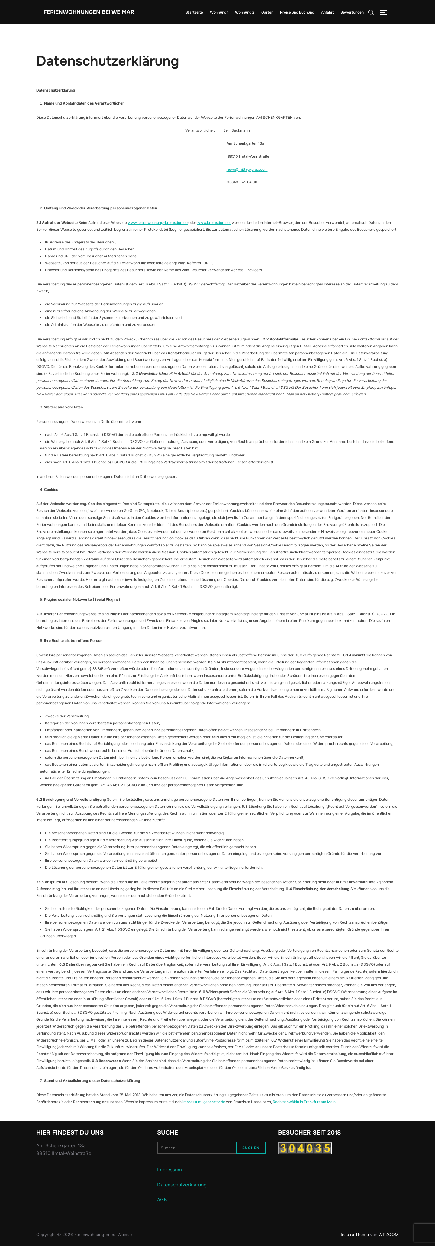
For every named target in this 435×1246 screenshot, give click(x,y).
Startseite (194, 12)
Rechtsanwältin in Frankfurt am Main (304, 1102)
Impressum (169, 1170)
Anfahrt (327, 12)
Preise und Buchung (297, 12)
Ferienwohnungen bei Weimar (84, 12)
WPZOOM (389, 1234)
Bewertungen (352, 12)
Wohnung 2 (244, 12)
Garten (267, 12)
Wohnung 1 (219, 12)
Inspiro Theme (355, 1234)
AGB (162, 1199)
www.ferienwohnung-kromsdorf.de (158, 222)
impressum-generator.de (203, 1102)
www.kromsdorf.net (214, 222)
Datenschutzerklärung (182, 1185)
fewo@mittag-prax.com (247, 169)
